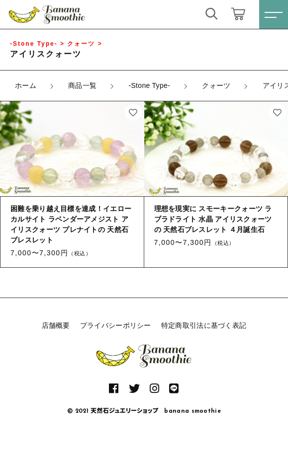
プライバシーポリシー (115, 325)
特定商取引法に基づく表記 (204, 325)
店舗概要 (56, 325)
